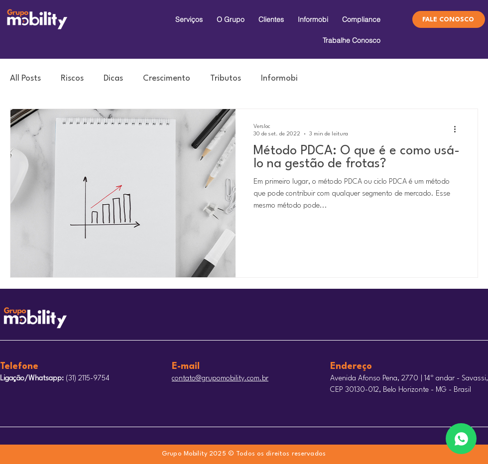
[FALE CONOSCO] (448, 19)
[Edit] (461, 438)
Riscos (72, 78)
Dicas (113, 78)
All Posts (25, 78)
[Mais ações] (458, 129)
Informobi (279, 78)
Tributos (225, 78)
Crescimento (166, 78)
